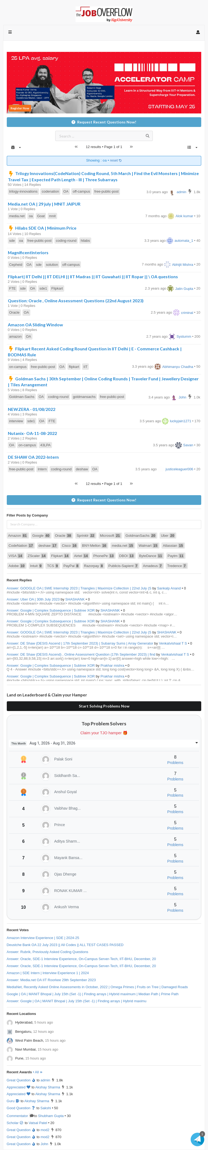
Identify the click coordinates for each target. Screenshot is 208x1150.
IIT (85, 367)
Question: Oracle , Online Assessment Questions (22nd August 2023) (76, 300)
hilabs (85, 241)
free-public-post (106, 191)
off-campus (81, 191)
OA (66, 191)
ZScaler (37, 556)
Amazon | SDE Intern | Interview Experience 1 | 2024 (48, 973)
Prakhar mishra (112, 665)
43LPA (45, 445)
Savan (184, 445)
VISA (16, 556)
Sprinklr (86, 535)
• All (38, 1072)
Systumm (180, 336)
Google (41, 535)
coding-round (66, 241)
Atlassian (173, 545)
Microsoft (110, 535)
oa (31, 216)
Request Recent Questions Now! (104, 122)
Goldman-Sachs (21, 397)
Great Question (21, 1080)
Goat (41, 216)
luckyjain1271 (176, 421)
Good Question (21, 1108)
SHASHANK (75, 599)
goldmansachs (84, 397)
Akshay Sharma (47, 1087)
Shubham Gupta (51, 1116)
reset (116, 161)
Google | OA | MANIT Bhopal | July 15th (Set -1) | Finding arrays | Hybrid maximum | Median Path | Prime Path (93, 994)
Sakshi (45, 1108)
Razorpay (93, 566)
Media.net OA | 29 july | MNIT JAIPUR (44, 203)
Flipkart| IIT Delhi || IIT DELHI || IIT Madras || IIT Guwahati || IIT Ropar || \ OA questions (93, 276)
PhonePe (104, 556)
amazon (15, 336)
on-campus (18, 367)
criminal (183, 313)
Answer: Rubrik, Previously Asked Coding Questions (47, 952)
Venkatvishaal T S (173, 643)
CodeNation (21, 545)
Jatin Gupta (180, 289)
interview (16, 421)
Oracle (14, 312)
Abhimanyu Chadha (173, 367)
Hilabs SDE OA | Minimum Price (42, 227)
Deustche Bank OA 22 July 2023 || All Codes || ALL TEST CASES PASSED (65, 945)
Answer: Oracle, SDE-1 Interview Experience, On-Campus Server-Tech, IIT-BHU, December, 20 (81, 959)
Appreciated (19, 1087)
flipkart (74, 367)
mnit (52, 216)
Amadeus (152, 566)
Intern (42, 469)
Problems (175, 762)
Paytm (176, 556)
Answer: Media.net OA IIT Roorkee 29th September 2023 (51, 980)
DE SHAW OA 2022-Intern (33, 457)
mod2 (45, 1130)
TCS (53, 566)
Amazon (18, 535)
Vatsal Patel (38, 1123)
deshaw (82, 469)
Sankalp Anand (169, 588)
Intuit (36, 566)
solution (52, 265)
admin (177, 192)
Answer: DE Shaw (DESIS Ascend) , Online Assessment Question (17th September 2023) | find (81, 654)
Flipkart (57, 288)
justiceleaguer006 (175, 469)
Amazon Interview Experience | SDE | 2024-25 (43, 938)
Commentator (20, 1116)
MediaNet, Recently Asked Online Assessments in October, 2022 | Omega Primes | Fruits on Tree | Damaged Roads (97, 987)
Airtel (81, 556)
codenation (50, 191)
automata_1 (180, 241)
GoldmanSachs (140, 535)
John (178, 397)
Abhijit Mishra (178, 265)
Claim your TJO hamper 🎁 (104, 733)
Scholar (15, 1123)
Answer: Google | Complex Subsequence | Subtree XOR (51, 610)
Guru (13, 1101)
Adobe (17, 566)
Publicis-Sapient (123, 566)
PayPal (71, 566)
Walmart (148, 545)
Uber (168, 535)
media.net (17, 216)
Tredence (176, 566)
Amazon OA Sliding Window (35, 324)
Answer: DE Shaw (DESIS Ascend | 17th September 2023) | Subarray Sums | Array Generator (80, 643)
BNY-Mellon (94, 545)
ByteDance (151, 556)
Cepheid (15, 265)
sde (12, 241)
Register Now (20, 108)
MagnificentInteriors (28, 252)
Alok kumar (180, 216)
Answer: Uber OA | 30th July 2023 (33, 599)
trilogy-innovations (23, 191)
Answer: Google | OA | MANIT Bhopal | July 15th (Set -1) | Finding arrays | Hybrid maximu (77, 1001)
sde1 (43, 288)
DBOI (126, 556)
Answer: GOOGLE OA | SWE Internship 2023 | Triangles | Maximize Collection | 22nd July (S (79, 588)
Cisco (69, 545)
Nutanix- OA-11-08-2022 (32, 433)
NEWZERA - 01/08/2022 (31, 409)
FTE (12, 288)
